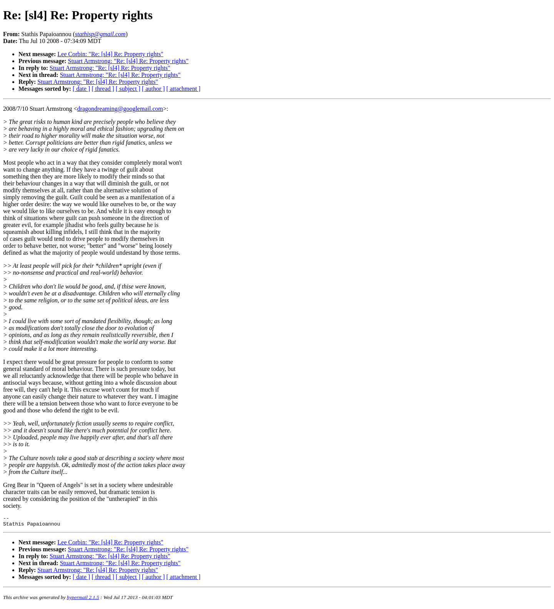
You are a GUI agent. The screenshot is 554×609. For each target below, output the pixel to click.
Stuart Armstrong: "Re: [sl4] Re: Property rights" (128, 61)
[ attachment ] (183, 88)
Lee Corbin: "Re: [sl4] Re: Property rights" (110, 54)
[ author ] (153, 88)
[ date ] (81, 88)
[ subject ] (128, 88)
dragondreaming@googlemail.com (120, 108)
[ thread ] (103, 88)
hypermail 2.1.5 (83, 599)
